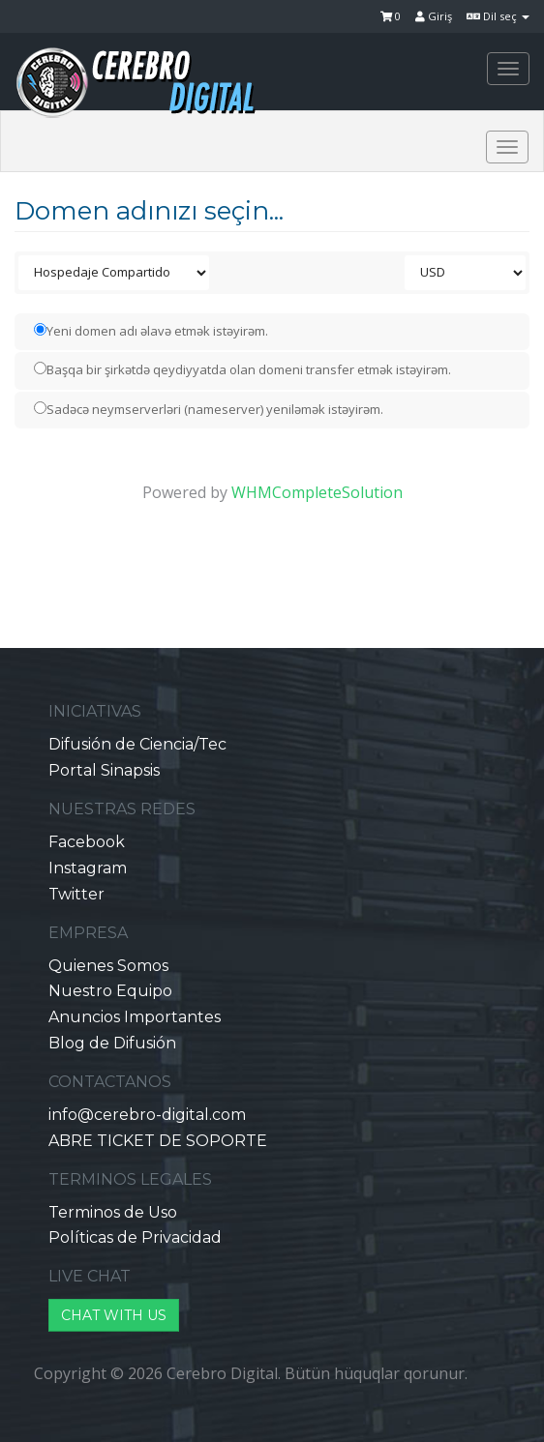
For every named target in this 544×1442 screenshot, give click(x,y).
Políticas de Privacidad (135, 1237)
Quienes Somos (108, 965)
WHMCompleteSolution (317, 492)
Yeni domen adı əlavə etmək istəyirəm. (151, 330)
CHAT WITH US (113, 1315)
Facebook (86, 842)
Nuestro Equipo (110, 991)
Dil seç (498, 16)
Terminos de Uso (112, 1212)
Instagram (87, 868)
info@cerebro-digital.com (147, 1114)
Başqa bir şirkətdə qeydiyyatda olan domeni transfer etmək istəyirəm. (242, 369)
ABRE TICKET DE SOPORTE (157, 1141)
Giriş (433, 16)
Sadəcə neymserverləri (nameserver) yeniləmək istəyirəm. (208, 409)
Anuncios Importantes (134, 1017)
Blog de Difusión (112, 1043)
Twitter (76, 894)
